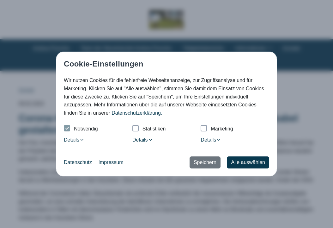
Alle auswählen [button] (248, 162)
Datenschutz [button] (78, 162)
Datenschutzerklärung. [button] (137, 113)
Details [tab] (74, 139)
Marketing (217, 129)
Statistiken (149, 129)
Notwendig (81, 129)
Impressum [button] (110, 162)
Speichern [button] (205, 162)
